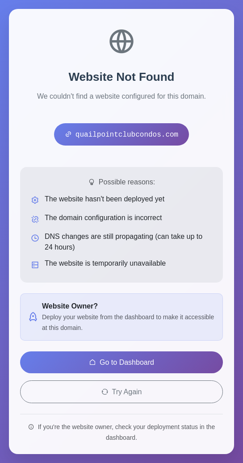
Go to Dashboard (121, 362)
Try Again (121, 392)
